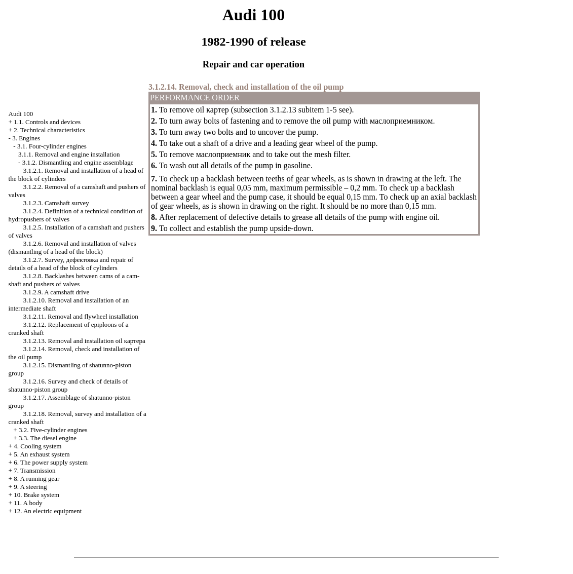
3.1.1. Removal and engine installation (69, 154)
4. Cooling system (37, 446)
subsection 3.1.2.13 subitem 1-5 (285, 109)
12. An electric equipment (48, 511)
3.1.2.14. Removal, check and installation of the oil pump (245, 87)
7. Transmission (34, 470)
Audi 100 (21, 114)
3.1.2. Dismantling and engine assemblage (78, 162)
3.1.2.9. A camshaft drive (56, 292)
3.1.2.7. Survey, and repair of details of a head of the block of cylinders (71, 264)
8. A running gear (36, 478)
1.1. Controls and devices (47, 122)
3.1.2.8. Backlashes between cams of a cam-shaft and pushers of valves (74, 280)
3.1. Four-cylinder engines (52, 146)
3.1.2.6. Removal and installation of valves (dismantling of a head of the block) (72, 247)
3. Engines (26, 138)
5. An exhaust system (42, 454)
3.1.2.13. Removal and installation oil (84, 341)
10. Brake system (36, 495)
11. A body (28, 503)
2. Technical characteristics (49, 130)
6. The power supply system (51, 462)
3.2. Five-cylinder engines (53, 430)
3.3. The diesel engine (48, 438)
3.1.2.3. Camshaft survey (56, 203)
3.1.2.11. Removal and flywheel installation (80, 316)
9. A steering (30, 486)
